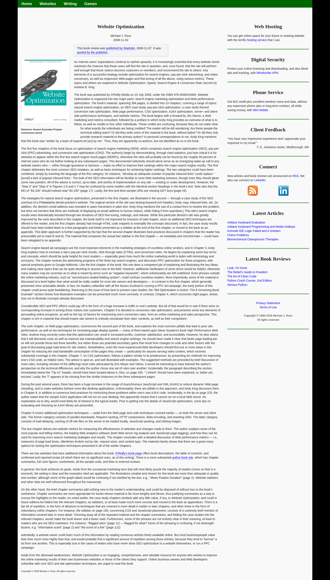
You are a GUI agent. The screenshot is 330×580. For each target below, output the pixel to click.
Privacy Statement (268, 303)
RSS (296, 176)
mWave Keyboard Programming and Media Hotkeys (261, 226)
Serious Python (237, 284)
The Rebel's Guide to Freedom (247, 272)
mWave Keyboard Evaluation (246, 222)
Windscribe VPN (267, 72)
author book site (182, 457)
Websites (48, 4)
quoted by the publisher (92, 52)
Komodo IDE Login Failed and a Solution (254, 231)
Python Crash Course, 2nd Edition (249, 280)
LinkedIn (259, 180)
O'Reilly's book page (128, 453)
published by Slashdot (120, 48)
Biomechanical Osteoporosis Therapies (252, 239)
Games (90, 4)
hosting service (257, 40)
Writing (70, 4)
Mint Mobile (260, 110)
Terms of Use (268, 307)
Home (26, 4)
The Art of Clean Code (242, 276)
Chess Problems (238, 235)
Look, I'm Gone (237, 268)
